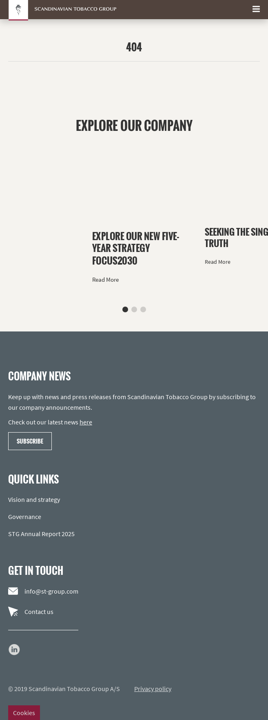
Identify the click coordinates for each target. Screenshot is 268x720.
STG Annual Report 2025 (41, 534)
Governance (24, 516)
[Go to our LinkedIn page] (14, 649)
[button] (125, 309)
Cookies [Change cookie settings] (24, 713)
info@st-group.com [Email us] (43, 591)
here (86, 422)
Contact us (30, 611)
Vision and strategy (34, 499)
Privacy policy (152, 689)
